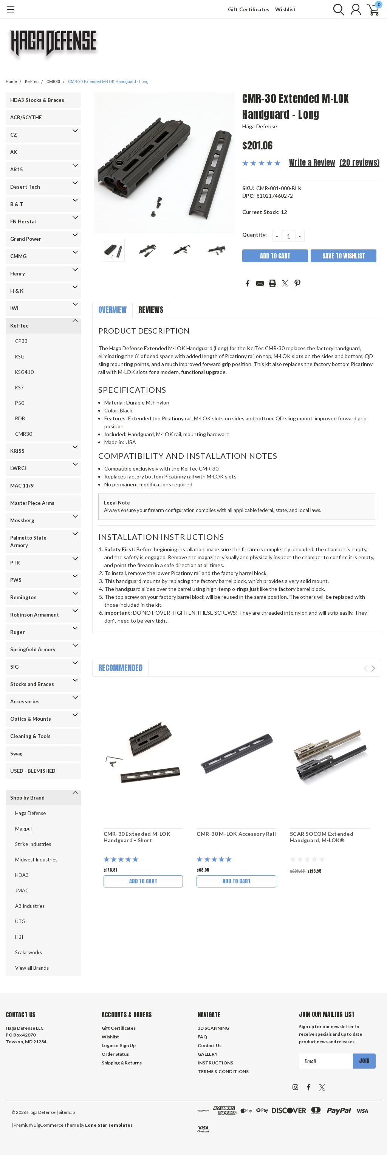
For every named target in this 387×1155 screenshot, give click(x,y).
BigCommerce (48, 1125)
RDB (20, 418)
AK (13, 152)
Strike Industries (33, 844)
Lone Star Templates (109, 1125)
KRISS (17, 451)
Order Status (115, 1054)
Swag (16, 754)
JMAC (22, 890)
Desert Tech (25, 187)
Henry (17, 274)
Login (107, 1045)
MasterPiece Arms (32, 503)
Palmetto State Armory (28, 541)
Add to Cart (143, 881)
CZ (13, 135)
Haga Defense (30, 813)
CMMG (18, 256)
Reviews (150, 309)
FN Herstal (23, 221)
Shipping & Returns (122, 1063)
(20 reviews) (359, 162)
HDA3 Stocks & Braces (37, 100)
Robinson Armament (34, 615)
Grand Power (25, 239)
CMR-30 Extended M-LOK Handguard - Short (137, 837)
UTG (20, 921)
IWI (14, 308)
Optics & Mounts (30, 719)
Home (11, 81)
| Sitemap (65, 1112)
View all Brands (32, 968)
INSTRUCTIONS (215, 1063)
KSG (20, 357)
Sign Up (128, 1045)
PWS (16, 580)
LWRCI (18, 468)
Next (373, 668)
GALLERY (208, 1054)
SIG (14, 667)
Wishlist (285, 9)
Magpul (23, 829)
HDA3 (22, 875)
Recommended (120, 668)
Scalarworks (28, 952)
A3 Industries (30, 906)
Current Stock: (264, 212)
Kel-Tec (32, 81)
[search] (337, 9)
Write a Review (312, 162)
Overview (112, 309)
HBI (19, 937)
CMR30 (53, 81)
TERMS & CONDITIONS (223, 1071)
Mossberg (22, 520)
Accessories (25, 701)
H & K (16, 291)
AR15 (16, 169)
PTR (15, 563)
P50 (19, 403)
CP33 (21, 341)
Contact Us (209, 1045)
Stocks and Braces (32, 684)
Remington (23, 597)
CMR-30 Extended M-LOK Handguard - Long (108, 81)
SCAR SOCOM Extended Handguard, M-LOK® (321, 837)
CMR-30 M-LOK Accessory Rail (236, 833)
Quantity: (254, 234)
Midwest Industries (36, 860)
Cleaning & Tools (30, 736)
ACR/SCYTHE (26, 117)
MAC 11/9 (22, 486)
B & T (16, 204)
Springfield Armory (33, 649)
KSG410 (24, 372)
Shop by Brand (27, 798)
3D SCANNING (213, 1028)
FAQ (202, 1037)
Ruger (17, 632)
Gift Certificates (248, 9)
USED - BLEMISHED (33, 771)
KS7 (19, 387)
